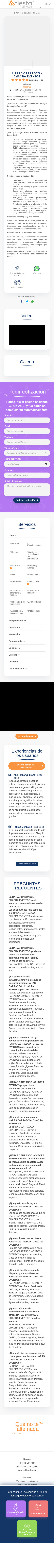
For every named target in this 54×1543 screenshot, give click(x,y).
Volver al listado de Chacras (28, 13)
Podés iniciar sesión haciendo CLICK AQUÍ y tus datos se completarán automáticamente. (27, 405)
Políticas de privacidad (27, 1485)
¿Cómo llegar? (25, 736)
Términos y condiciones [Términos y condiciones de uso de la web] (27, 1481)
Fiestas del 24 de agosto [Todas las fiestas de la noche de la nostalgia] (27, 1466)
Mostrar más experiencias (27, 864)
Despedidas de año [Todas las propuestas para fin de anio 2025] (27, 1470)
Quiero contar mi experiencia (25, 765)
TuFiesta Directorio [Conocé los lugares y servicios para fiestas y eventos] (27, 1463)
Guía (47, 4)
